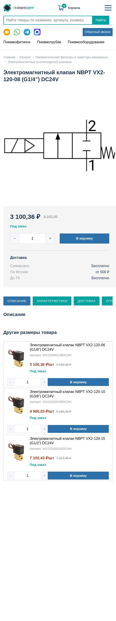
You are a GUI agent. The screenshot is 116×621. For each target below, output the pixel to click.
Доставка (87, 301)
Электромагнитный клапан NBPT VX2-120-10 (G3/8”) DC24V (67, 394)
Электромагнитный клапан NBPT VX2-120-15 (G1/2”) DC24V (67, 441)
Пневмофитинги (16, 42)
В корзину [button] (84, 238)
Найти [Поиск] (101, 20)
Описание (16, 301)
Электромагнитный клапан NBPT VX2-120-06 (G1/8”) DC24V (67, 347)
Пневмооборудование (86, 42)
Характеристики (52, 301)
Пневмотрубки (49, 42)
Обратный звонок (97, 32)
